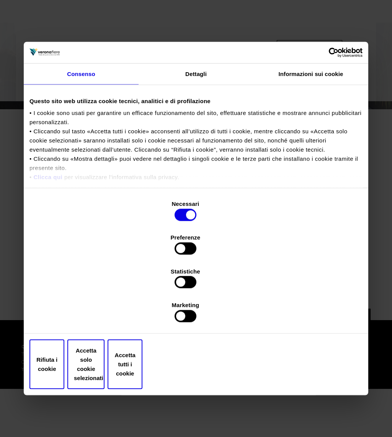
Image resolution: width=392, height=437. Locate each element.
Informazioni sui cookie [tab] (311, 139)
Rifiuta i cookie (84, 314)
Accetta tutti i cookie (308, 314)
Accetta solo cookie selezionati (196, 314)
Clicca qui (47, 243)
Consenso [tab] (81, 139)
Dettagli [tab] (196, 139)
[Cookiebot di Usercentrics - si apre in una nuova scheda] (329, 117)
